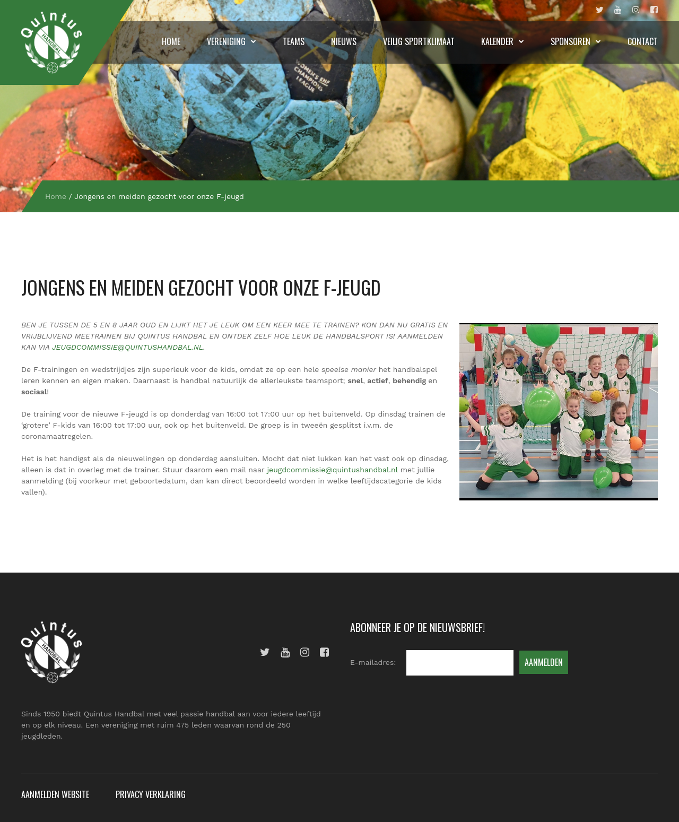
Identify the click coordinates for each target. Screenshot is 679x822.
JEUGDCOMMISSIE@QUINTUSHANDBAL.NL (127, 347)
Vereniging (226, 41)
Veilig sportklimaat (419, 41)
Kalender (497, 41)
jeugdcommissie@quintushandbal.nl (332, 469)
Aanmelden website (55, 794)
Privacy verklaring (151, 794)
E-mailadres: (373, 662)
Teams (293, 41)
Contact (643, 41)
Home (171, 41)
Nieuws (343, 41)
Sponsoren (570, 41)
